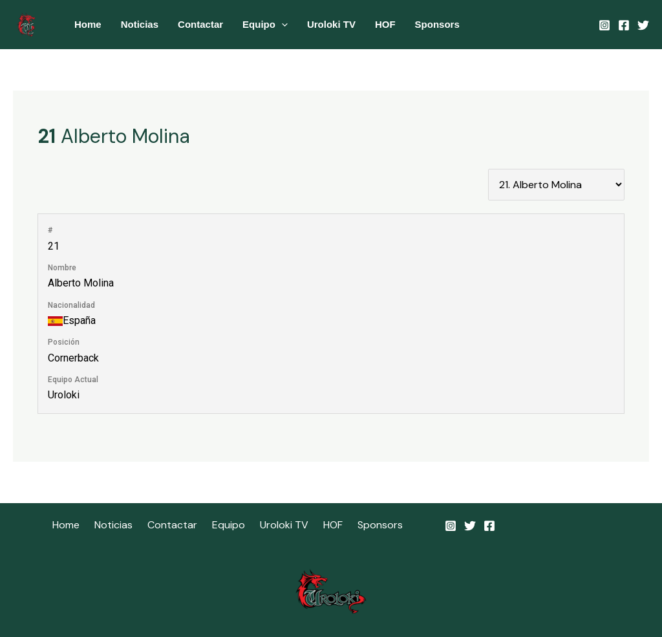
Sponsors (437, 24)
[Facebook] (624, 25)
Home (87, 24)
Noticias (139, 24)
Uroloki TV (331, 24)
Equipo (265, 24)
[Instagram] (604, 25)
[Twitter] (643, 25)
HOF (385, 24)
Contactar (200, 24)
